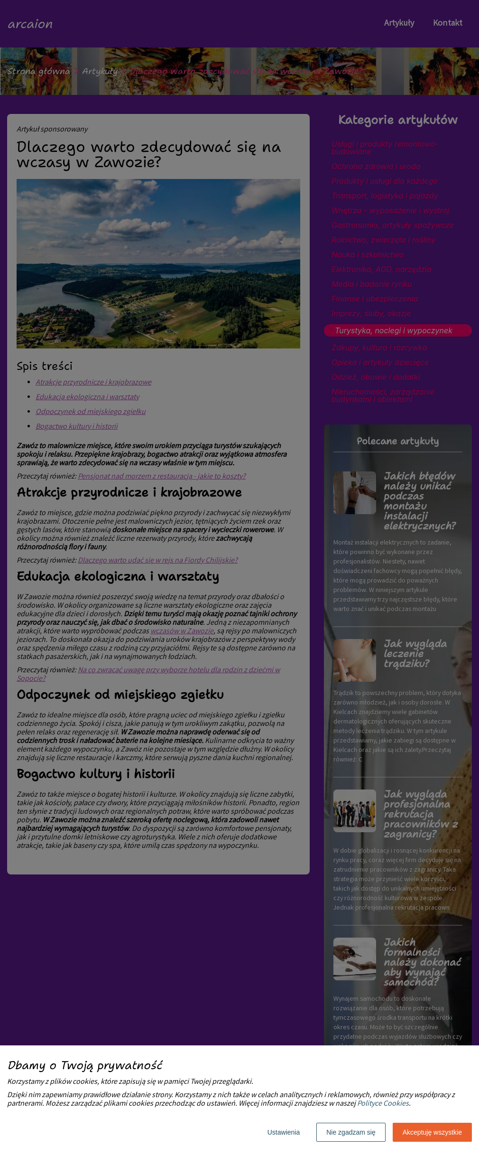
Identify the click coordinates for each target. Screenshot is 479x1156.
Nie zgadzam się (351, 1132)
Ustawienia (283, 1132)
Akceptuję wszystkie (432, 1132)
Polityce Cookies (383, 1104)
